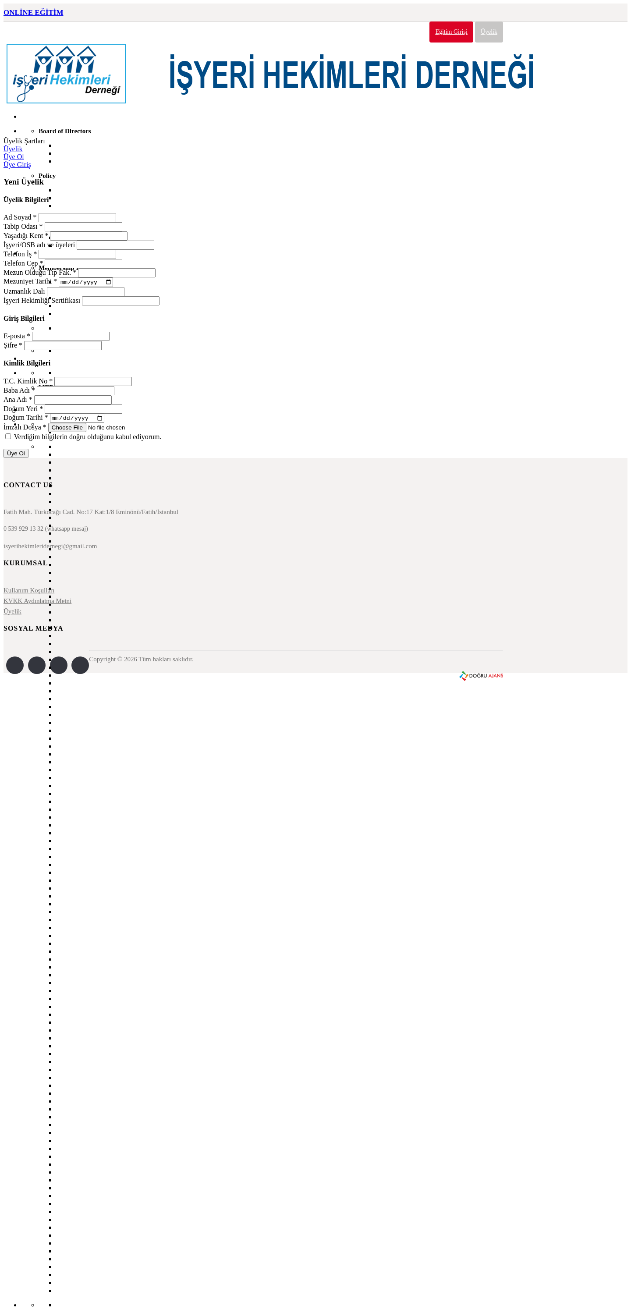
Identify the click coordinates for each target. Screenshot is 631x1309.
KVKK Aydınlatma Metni (37, 603)
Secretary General (81, 145)
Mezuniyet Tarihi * (30, 282)
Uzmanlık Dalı (24, 292)
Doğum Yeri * (23, 409)
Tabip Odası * (23, 226)
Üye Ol (14, 156)
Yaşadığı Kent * (26, 235)
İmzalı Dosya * (25, 429)
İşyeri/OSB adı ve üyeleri (39, 244)
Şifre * (13, 346)
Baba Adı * (19, 391)
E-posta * (17, 337)
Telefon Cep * (23, 263)
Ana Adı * (18, 400)
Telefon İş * (20, 254)
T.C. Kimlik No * (28, 382)
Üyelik (489, 31)
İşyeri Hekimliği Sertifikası (42, 301)
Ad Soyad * (20, 217)
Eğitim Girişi (451, 31)
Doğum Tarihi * (26, 419)
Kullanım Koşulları (29, 592)
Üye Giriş (17, 164)
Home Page (37, 116)
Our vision (71, 198)
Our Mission (73, 190)
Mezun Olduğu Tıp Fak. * (40, 272)
